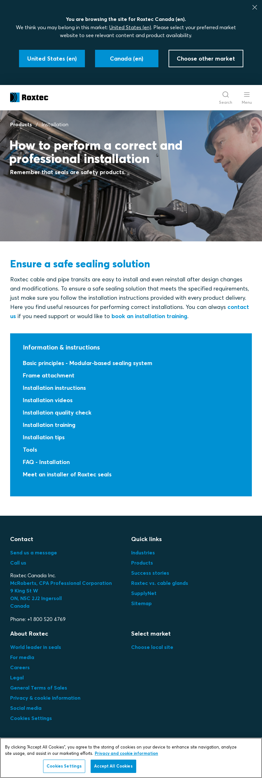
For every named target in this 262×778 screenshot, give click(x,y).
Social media (26, 708)
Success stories (150, 573)
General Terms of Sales (38, 687)
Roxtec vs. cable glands (159, 583)
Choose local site (152, 647)
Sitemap (141, 603)
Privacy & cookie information (45, 698)
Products (21, 124)
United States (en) (130, 27)
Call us (18, 562)
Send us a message (33, 552)
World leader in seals (35, 647)
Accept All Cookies (113, 765)
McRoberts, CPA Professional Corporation (61, 583)
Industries (143, 552)
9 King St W (24, 590)
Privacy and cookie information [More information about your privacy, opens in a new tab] (126, 753)
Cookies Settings (31, 718)
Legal (17, 677)
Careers (20, 667)
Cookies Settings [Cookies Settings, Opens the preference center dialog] (64, 765)
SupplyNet (144, 593)
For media (22, 657)
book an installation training (149, 316)
